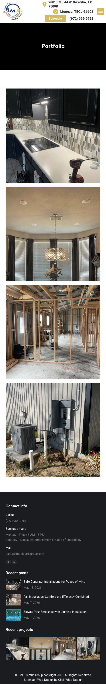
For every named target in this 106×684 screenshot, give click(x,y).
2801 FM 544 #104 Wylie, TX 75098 (67, 4)
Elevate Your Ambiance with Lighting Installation (55, 612)
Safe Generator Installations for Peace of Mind (54, 581)
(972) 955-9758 (81, 19)
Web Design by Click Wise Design (59, 680)
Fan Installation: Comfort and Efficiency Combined (56, 596)
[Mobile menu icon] (100, 11)
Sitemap (29, 680)
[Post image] (53, 136)
